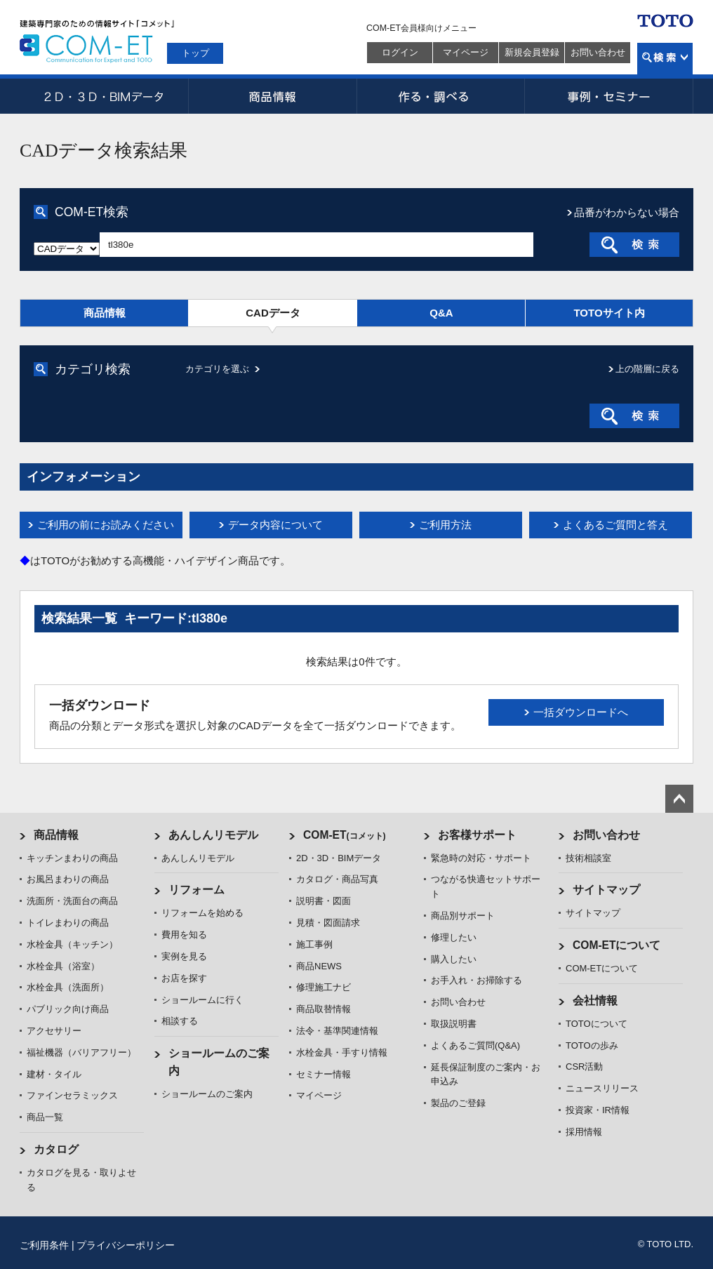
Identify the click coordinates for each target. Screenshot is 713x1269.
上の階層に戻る (647, 369)
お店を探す (184, 978)
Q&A (441, 313)
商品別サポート (463, 915)
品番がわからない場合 (626, 212)
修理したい (454, 937)
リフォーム (196, 890)
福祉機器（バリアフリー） (81, 1052)
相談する (179, 1021)
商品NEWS (319, 966)
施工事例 (314, 944)
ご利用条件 (44, 1245)
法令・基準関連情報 (337, 1030)
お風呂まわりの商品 (68, 879)
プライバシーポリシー (125, 1245)
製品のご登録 (458, 1103)
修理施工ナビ (323, 987)
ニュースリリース (602, 1088)
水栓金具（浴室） (63, 966)
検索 (665, 58)
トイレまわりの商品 (68, 922)
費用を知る (184, 934)
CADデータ (273, 313)
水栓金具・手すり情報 (341, 1052)
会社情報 (595, 1000)
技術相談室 (588, 858)
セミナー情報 (323, 1074)
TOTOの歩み (592, 1045)
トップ (195, 53)
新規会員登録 (532, 52)
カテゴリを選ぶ (217, 369)
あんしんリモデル (213, 835)
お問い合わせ (598, 52)
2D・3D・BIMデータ (104, 96)
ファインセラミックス (72, 1095)
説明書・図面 (323, 901)
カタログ (56, 1149)
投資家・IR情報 (597, 1110)
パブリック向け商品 (68, 1009)
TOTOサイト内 (608, 313)
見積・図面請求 (328, 922)
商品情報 (272, 96)
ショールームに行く (202, 1000)
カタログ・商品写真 (337, 879)
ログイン (400, 52)
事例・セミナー (609, 96)
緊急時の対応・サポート (481, 858)
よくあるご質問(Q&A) (475, 1045)
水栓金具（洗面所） (68, 987)
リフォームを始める (202, 913)
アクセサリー (54, 1030)
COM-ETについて (617, 945)
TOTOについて (596, 1023)
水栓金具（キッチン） (72, 944)
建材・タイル (54, 1074)
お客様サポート (477, 835)
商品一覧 (45, 1117)
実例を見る (184, 956)
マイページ (465, 52)
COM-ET (344, 835)
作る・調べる (440, 96)
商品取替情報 (323, 1009)
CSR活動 (584, 1066)
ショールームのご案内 (207, 1094)
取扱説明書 (454, 1023)
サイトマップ (606, 890)
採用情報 (584, 1132)
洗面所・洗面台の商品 (72, 901)
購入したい (454, 959)
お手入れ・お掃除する (476, 980)
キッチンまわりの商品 (72, 858)
